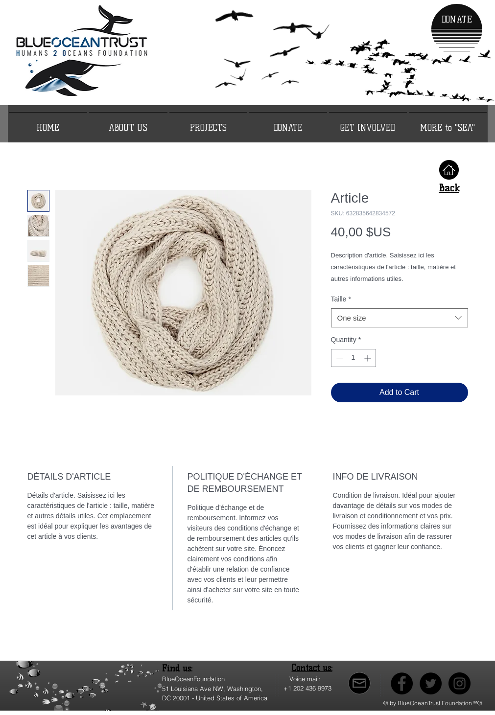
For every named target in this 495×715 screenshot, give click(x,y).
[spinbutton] (353, 358)
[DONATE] (456, 20)
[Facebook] (402, 683)
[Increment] (368, 358)
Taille (341, 299)
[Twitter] (431, 683)
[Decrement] (338, 358)
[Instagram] (459, 683)
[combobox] (399, 317)
